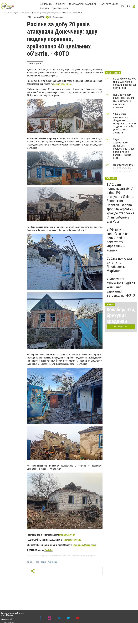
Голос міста (44, 8)
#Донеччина (53, 562)
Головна (3, 13)
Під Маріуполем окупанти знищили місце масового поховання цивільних (124, 101)
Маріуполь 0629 (67, 534)
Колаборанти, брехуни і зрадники (121, 315)
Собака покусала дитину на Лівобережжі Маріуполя (119, 264)
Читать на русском (35, 64)
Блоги (60, 4)
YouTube (48, 550)
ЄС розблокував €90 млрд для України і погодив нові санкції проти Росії (124, 83)
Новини (46, 4)
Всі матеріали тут (120, 327)
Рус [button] (122, 6)
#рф (37, 562)
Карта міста (110, 4)
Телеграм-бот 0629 (71, 539)
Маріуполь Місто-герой (84, 545)
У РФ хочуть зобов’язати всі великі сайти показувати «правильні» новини (118, 240)
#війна (43, 562)
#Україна (30, 562)
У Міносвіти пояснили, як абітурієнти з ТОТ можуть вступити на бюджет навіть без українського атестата (124, 123)
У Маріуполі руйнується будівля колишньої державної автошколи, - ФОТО (121, 287)
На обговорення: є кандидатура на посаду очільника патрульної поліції (123, 169)
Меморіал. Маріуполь (83, 4)
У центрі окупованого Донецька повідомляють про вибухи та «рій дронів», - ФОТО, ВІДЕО (124, 149)
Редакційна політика (60, 8)
